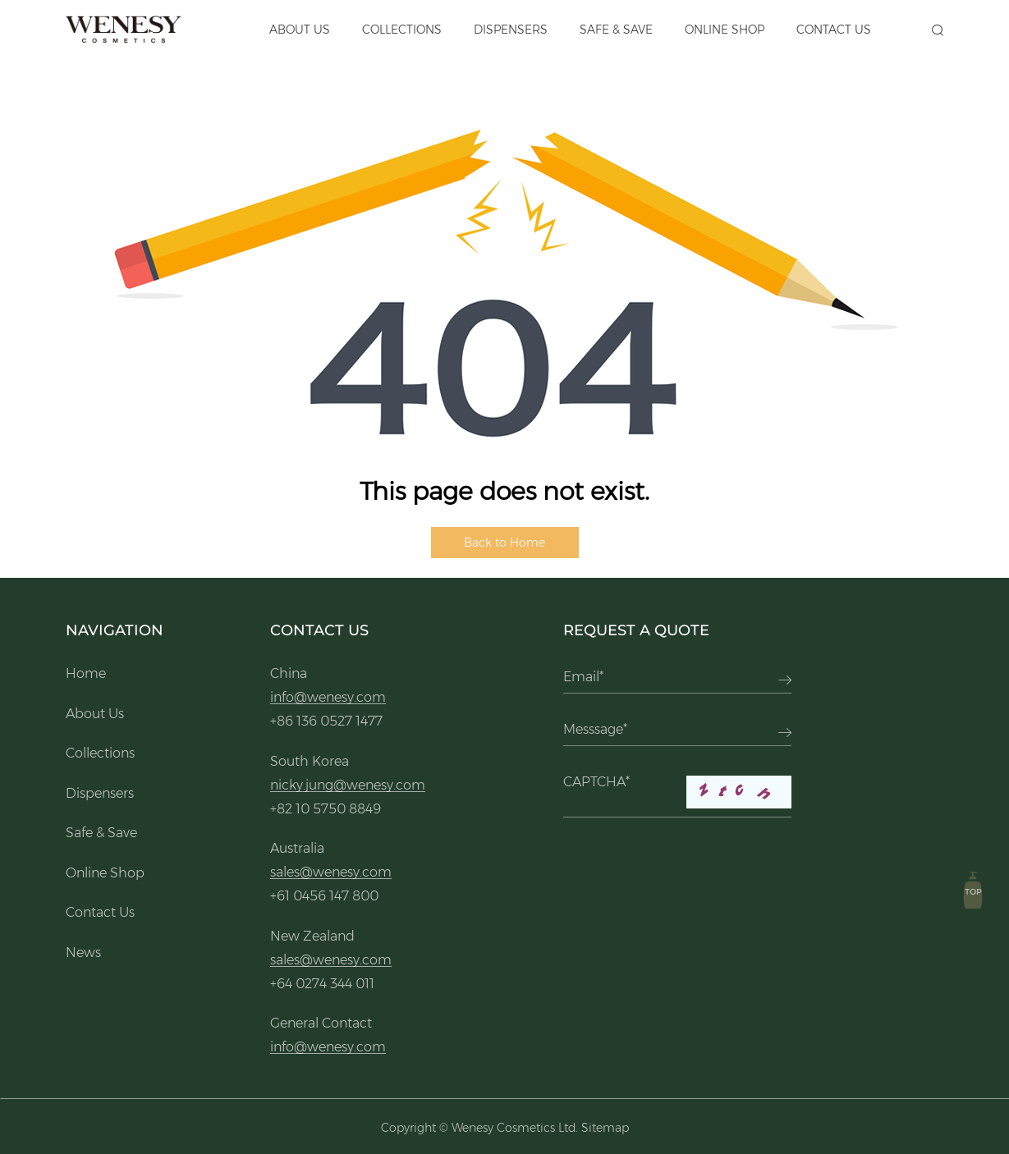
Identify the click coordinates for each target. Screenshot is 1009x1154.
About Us (299, 29)
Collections (402, 29)
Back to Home (504, 542)
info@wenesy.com (328, 697)
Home (86, 673)
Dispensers (511, 29)
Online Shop (724, 29)
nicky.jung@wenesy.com (347, 785)
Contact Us (833, 29)
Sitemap (605, 1127)
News (83, 952)
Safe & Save (616, 29)
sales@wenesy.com (331, 872)
